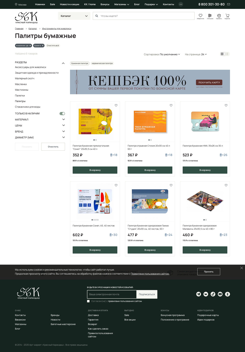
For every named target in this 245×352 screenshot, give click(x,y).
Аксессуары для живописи (30, 67)
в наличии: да (22, 45)
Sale (52, 4)
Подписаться (147, 294)
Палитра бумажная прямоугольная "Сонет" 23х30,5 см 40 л (91, 147)
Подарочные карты (208, 315)
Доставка (93, 315)
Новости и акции (69, 4)
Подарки (150, 4)
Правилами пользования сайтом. (150, 273)
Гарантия (93, 319)
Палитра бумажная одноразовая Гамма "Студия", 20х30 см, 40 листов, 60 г (148, 227)
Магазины (120, 4)
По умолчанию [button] (169, 54)
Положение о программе (175, 319)
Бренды (55, 315)
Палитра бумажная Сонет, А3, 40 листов (94, 225)
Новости (55, 319)
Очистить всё (53, 45)
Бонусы (105, 4)
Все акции (130, 319)
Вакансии (20, 319)
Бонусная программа (173, 315)
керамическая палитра (102, 63)
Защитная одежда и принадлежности (37, 72)
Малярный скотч (24, 78)
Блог (137, 4)
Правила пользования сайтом (100, 335)
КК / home (90, 4)
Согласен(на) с (116, 301)
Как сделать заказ (98, 328)
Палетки (20, 95)
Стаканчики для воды (27, 106)
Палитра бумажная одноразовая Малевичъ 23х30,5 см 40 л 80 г (200, 227)
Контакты (168, 4)
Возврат (92, 324)
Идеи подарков (205, 319)
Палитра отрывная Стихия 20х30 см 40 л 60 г (149, 147)
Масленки (21, 84)
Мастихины (21, 89)
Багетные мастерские (63, 324)
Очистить (53, 146)
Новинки (40, 4)
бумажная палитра (79, 63)
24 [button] (202, 54)
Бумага (37, 45)
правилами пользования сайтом (125, 301)
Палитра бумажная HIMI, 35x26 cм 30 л (203, 145)
